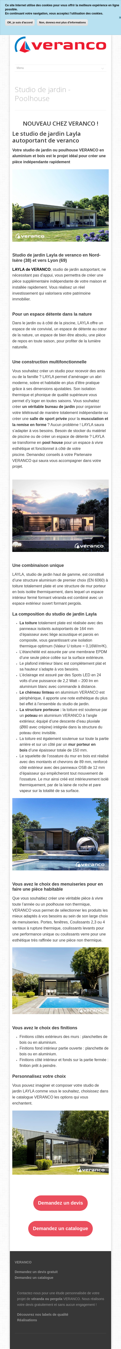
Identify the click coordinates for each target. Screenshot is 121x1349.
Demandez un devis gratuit (36, 1272)
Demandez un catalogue (60, 1228)
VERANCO (71, 1299)
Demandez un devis (60, 1203)
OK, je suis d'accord (20, 22)
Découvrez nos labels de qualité (42, 1314)
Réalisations (27, 1320)
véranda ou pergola (46, 1299)
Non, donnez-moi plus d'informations (62, 22)
